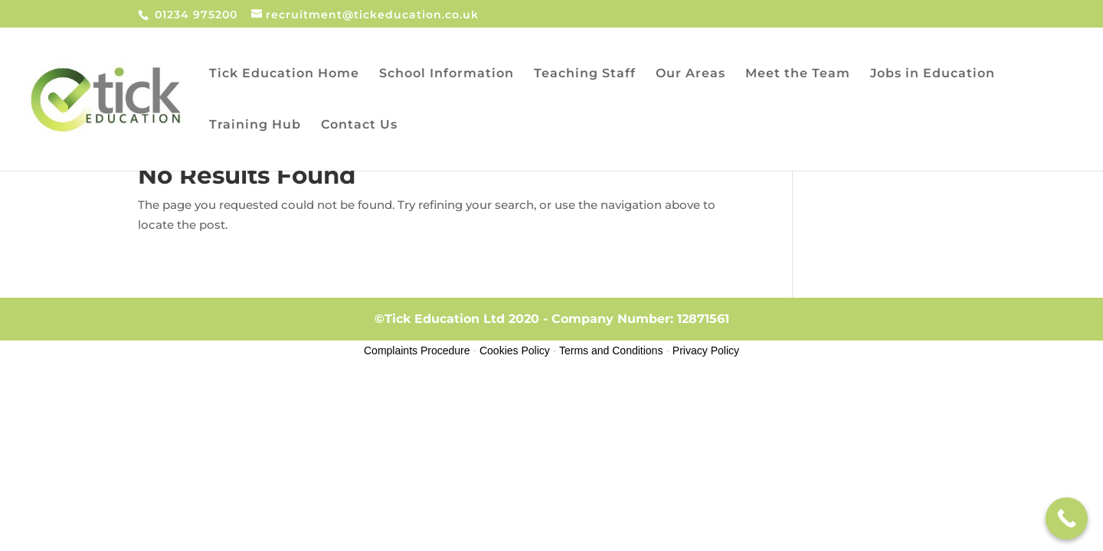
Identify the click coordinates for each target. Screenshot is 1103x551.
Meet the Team (797, 74)
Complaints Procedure (417, 350)
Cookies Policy (514, 350)
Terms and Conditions (611, 350)
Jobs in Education (932, 74)
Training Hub (255, 125)
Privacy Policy (706, 350)
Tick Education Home (284, 74)
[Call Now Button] (1067, 518)
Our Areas (690, 74)
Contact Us (359, 125)
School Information (446, 74)
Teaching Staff (585, 74)
